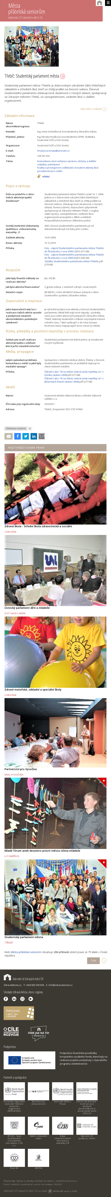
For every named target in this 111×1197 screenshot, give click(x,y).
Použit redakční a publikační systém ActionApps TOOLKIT (33, 1184)
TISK (93, 960)
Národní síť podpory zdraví (87, 1137)
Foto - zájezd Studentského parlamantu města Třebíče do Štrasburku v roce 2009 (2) (74, 256)
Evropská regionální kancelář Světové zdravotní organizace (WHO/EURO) (14, 1106)
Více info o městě (91, 109)
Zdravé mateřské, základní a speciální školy (33, 689)
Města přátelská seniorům (55, 10)
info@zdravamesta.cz (66, 1180)
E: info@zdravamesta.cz (59, 985)
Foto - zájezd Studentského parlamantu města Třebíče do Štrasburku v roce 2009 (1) (74, 249)
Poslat (9, 436)
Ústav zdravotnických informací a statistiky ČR (62, 1139)
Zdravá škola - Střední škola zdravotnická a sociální (38, 526)
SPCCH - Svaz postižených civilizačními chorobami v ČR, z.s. (14, 1141)
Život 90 (14, 1168)
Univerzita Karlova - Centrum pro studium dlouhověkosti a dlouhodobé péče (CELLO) (87, 1107)
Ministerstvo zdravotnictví (38, 1102)
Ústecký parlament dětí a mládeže (27, 608)
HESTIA (38, 1168)
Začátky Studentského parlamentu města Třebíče (71, 261)
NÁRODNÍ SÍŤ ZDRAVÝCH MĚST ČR (21, 1191)
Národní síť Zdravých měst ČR (23, 979)
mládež (46, 177)
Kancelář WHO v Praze (62, 1102)
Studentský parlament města (24, 937)
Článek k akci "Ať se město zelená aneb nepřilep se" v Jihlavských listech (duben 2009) (74, 380)
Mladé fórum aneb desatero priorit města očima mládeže (42, 850)
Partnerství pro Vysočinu (21, 769)
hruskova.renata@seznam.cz (53, 150)
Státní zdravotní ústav (38, 1137)
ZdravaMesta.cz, (13, 985)
